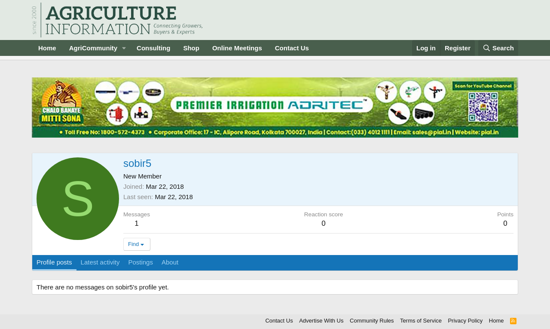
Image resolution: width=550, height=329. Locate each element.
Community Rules (372, 320)
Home (47, 48)
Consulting (153, 48)
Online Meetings (237, 48)
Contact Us (292, 48)
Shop (191, 48)
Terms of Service (421, 320)
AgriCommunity (93, 48)
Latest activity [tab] (100, 262)
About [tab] (170, 262)
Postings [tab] (140, 262)
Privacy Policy (465, 320)
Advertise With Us (321, 320)
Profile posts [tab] (54, 262)
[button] (124, 48)
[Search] (498, 48)
